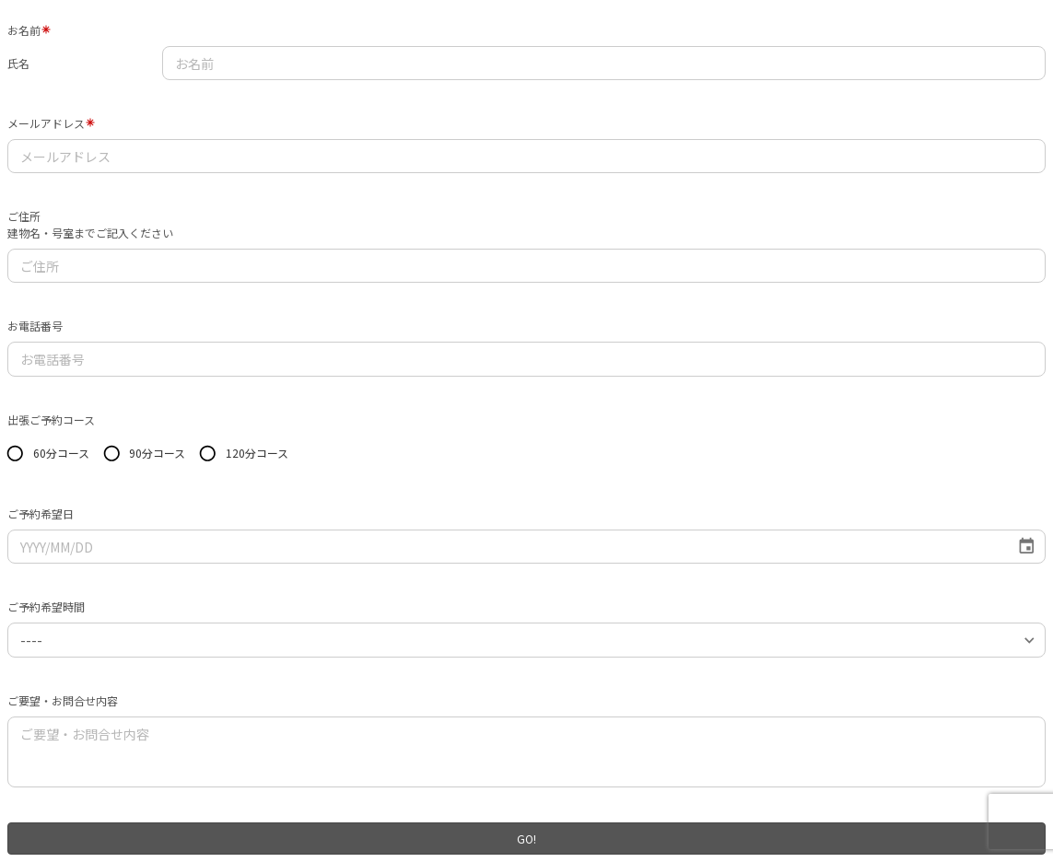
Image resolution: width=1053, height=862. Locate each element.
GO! (526, 838)
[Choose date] (1027, 547)
